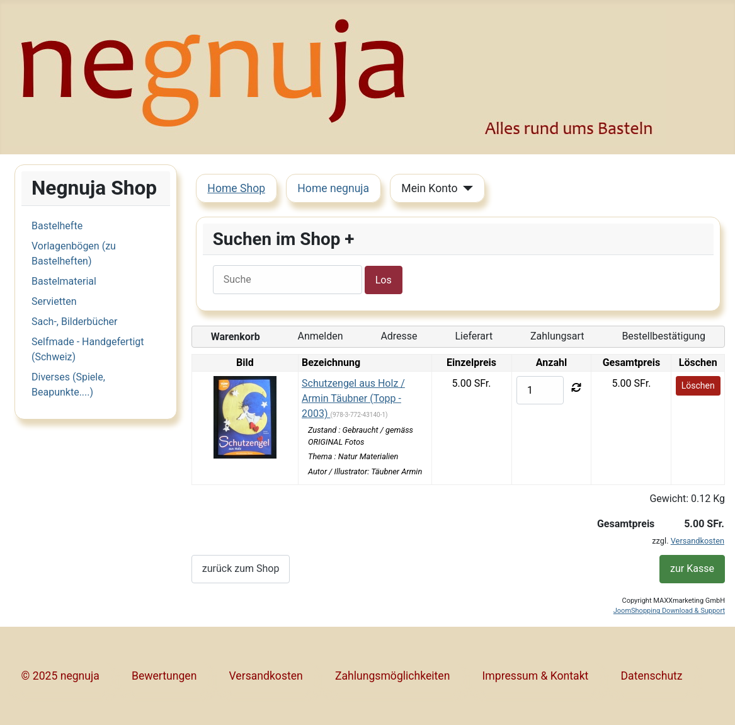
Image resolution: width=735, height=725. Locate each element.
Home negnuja (333, 188)
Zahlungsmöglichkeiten (392, 676)
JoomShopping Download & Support (669, 611)
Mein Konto (429, 188)
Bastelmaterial (63, 281)
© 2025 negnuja (60, 676)
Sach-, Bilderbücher (74, 322)
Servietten (53, 301)
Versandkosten (697, 540)
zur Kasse (692, 568)
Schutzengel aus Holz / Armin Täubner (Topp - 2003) (353, 398)
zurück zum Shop (241, 568)
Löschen (698, 385)
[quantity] (540, 390)
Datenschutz (652, 676)
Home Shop (236, 188)
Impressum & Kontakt (535, 676)
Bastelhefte (57, 226)
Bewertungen (164, 676)
